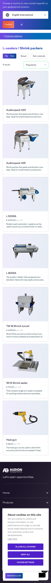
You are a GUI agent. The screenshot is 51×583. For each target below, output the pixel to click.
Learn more (12, 539)
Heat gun (11, 439)
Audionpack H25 (16, 163)
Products (8, 502)
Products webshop (13, 36)
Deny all (25, 554)
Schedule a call (14, 575)
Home (6, 492)
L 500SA (11, 216)
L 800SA (11, 273)
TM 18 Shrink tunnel (17, 326)
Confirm (8, 24)
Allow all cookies (25, 546)
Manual (23, 56)
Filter (9, 56)
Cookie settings (25, 562)
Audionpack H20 (16, 110)
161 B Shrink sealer (17, 383)
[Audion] (25, 470)
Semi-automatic (39, 56)
